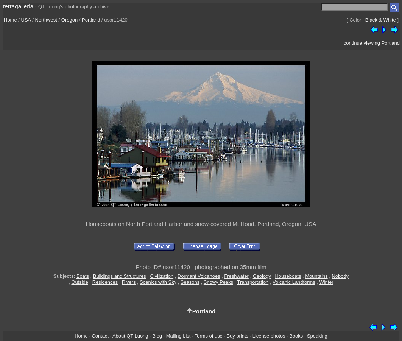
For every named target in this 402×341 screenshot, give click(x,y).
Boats (82, 276)
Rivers (129, 282)
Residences (105, 282)
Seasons (190, 282)
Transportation (253, 282)
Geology (262, 276)
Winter (326, 282)
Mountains (316, 276)
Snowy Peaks (218, 282)
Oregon (69, 20)
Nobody (340, 276)
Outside (79, 282)
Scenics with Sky (158, 282)
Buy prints (237, 336)
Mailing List (178, 336)
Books (296, 336)
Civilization (161, 276)
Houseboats (288, 276)
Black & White (380, 20)
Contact (100, 336)
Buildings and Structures (119, 276)
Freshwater (236, 276)
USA (26, 20)
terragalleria (18, 6)
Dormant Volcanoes (199, 276)
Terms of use (209, 336)
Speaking (317, 336)
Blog (157, 336)
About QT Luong (130, 336)
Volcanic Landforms (294, 282)
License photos (268, 336)
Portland (91, 20)
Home (10, 20)
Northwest (46, 20)
